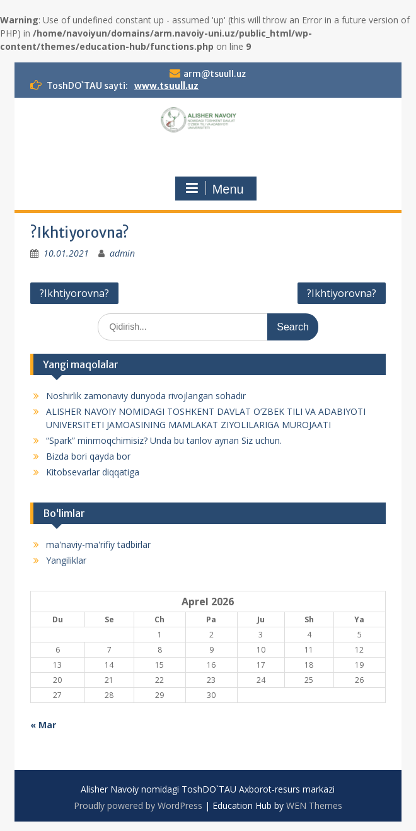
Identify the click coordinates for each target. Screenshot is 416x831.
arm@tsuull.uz (214, 73)
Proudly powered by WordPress (138, 805)
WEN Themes (314, 805)
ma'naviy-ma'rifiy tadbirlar (98, 544)
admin (122, 253)
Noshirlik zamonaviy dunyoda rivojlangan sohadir (146, 396)
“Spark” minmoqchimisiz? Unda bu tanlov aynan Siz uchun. (164, 440)
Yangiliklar (66, 560)
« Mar (43, 725)
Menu (214, 188)
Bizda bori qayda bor (88, 456)
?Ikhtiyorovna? (74, 293)
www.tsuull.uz (166, 85)
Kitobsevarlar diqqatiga (92, 472)
